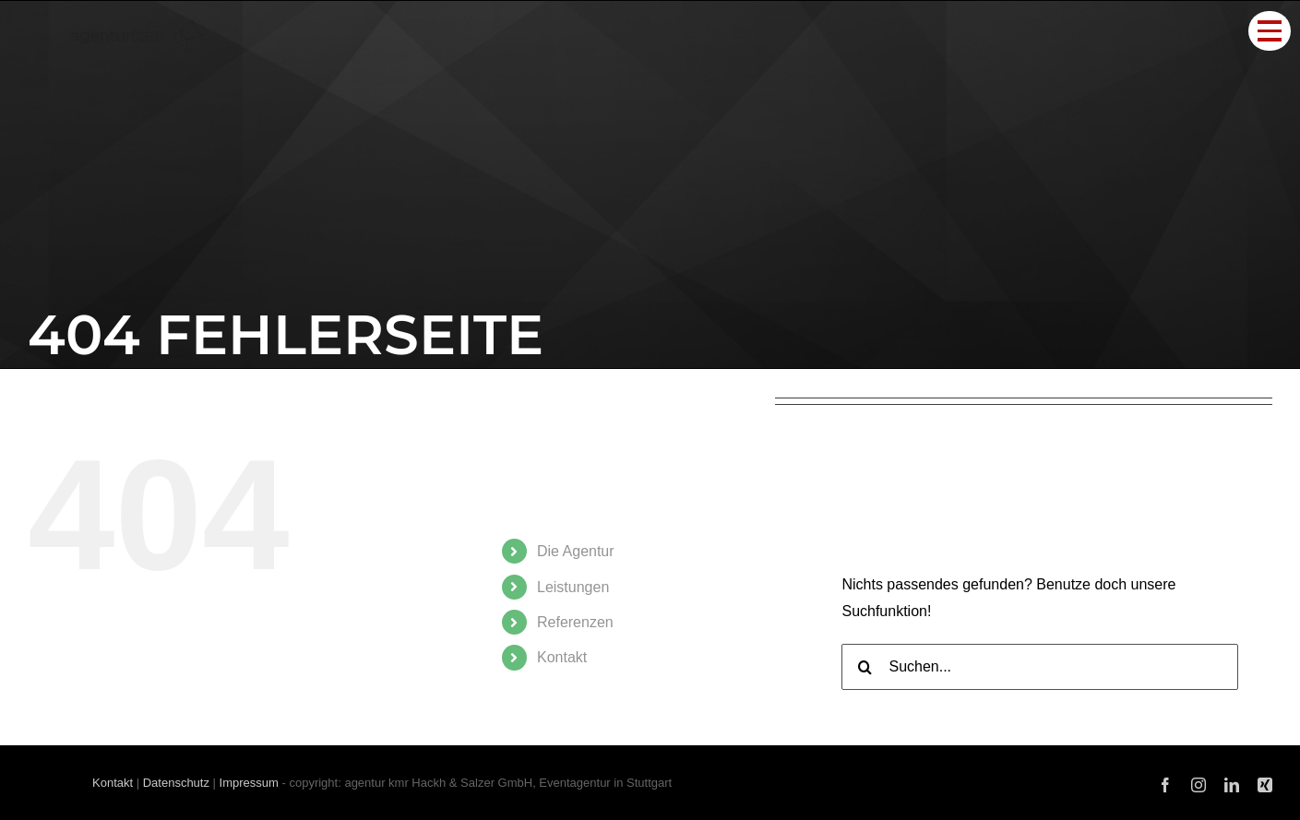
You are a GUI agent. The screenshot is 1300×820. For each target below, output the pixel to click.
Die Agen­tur (575, 551)
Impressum (249, 783)
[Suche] (864, 667)
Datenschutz (176, 783)
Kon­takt (562, 657)
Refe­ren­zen (575, 622)
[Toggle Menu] (1269, 31)
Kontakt (112, 783)
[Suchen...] (1039, 667)
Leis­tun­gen (573, 587)
